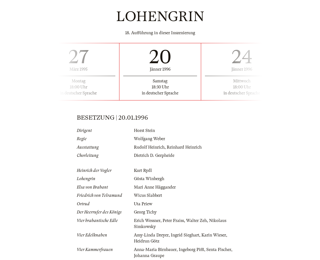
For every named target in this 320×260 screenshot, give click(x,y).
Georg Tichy (145, 212)
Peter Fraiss (173, 220)
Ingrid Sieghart (185, 235)
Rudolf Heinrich (149, 147)
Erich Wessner (147, 220)
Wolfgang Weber (149, 138)
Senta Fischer (218, 249)
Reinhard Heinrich (184, 147)
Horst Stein (144, 130)
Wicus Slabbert (148, 195)
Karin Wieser (213, 235)
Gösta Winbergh (149, 178)
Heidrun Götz (146, 241)
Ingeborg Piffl (191, 249)
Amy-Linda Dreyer (151, 235)
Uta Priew (143, 203)
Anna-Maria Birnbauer (155, 249)
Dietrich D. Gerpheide (154, 155)
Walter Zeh (196, 220)
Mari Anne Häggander (155, 187)
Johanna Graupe (149, 255)
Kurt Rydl (143, 170)
